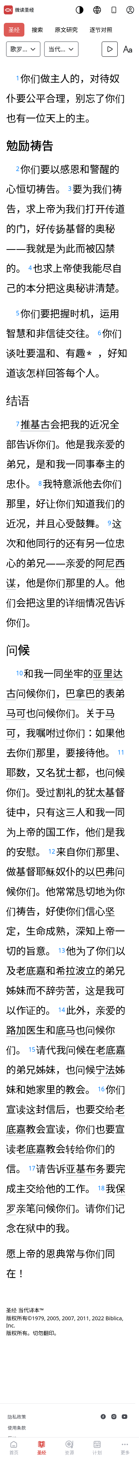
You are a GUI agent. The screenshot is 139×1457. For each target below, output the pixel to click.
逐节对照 (100, 30)
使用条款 (17, 1428)
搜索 (37, 30)
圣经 (14, 30)
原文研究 (66, 30)
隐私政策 (17, 1417)
